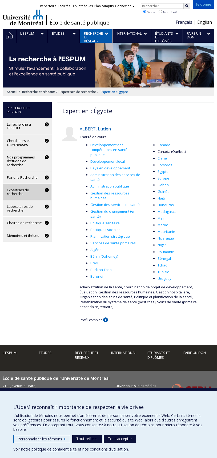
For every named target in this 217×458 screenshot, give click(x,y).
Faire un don (194, 352)
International (123, 352)
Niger (162, 244)
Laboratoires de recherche (20, 208)
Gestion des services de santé (115, 204)
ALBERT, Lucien (95, 129)
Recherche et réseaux (38, 92)
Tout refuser (87, 438)
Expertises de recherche (78, 92)
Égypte (163, 171)
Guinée (164, 191)
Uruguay (164, 278)
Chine (162, 158)
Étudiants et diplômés (158, 355)
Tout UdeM (168, 12)
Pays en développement (110, 168)
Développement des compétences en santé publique (108, 149)
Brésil (94, 263)
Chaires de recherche (24, 222)
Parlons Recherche (22, 177)
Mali (161, 218)
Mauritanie (166, 231)
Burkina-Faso (101, 269)
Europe (163, 178)
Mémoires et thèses (23, 235)
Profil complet (91, 319)
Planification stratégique (110, 236)
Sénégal (164, 258)
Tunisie (163, 271)
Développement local (107, 161)
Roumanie (166, 251)
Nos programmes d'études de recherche (21, 161)
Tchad (162, 265)
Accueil (12, 92)
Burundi (96, 276)
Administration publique (109, 186)
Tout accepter (120, 438)
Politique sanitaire (105, 223)
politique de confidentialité (54, 449)
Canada (164, 144)
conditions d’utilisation (109, 449)
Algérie (96, 249)
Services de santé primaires (113, 243)
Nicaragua (166, 238)
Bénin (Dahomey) (104, 256)
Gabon (163, 184)
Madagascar (168, 211)
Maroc (163, 224)
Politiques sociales (105, 229)
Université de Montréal (23, 17)
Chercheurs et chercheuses (18, 142)
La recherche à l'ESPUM (19, 126)
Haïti (161, 198)
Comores (165, 164)
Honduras (166, 204)
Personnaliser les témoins (42, 438)
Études (45, 352)
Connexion (125, 6)
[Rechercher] (187, 6)
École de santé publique (79, 22)
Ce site (149, 12)
